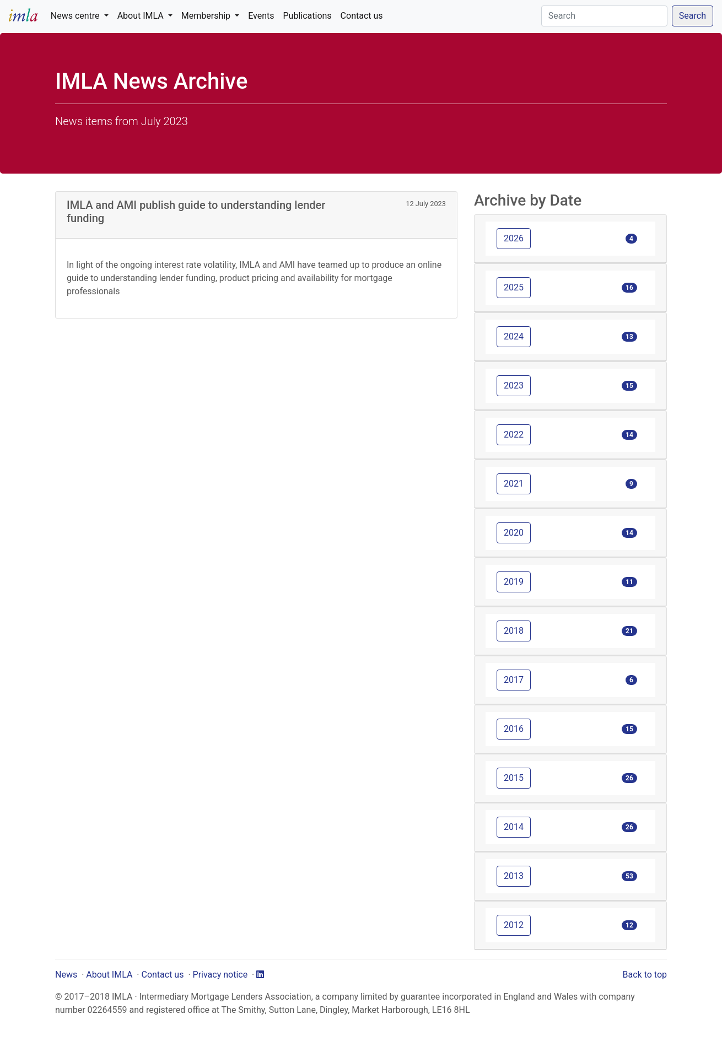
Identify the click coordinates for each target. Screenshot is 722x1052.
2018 (514, 630)
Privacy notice (220, 974)
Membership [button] (207, 15)
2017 (514, 680)
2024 (514, 336)
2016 (514, 729)
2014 (514, 827)
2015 (514, 778)
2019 (514, 581)
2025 (514, 287)
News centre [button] (76, 15)
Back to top (645, 974)
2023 (514, 385)
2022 (514, 434)
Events (261, 15)
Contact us (362, 15)
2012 (514, 925)
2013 (514, 876)
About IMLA (109, 974)
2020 (514, 532)
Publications (307, 15)
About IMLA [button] (141, 15)
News (66, 974)
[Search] (604, 16)
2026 (514, 238)
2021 (514, 483)
